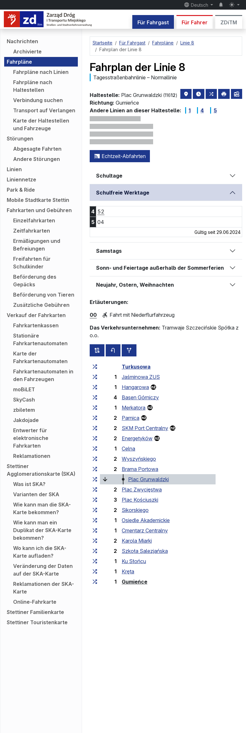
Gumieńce (134, 581)
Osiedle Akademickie (146, 520)
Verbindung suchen (38, 100)
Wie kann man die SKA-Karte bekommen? (42, 508)
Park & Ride (21, 190)
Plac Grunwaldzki (148, 479)
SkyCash (24, 399)
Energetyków (137, 438)
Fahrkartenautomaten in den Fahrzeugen (43, 375)
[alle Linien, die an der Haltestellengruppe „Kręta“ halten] (95, 571)
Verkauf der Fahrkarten (36, 315)
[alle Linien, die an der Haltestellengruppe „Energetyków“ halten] (95, 438)
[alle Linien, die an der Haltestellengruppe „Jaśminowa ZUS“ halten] (95, 377)
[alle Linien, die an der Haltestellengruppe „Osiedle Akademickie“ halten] (95, 520)
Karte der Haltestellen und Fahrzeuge (41, 124)
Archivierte (27, 51)
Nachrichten (22, 41)
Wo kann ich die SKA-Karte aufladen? (39, 552)
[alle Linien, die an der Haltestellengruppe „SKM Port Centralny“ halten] (95, 428)
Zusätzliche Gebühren (41, 305)
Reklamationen (31, 456)
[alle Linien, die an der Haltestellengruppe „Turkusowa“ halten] (95, 366)
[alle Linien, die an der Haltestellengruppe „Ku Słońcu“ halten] (95, 561)
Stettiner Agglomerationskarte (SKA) (41, 470)
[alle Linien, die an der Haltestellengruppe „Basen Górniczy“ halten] (95, 397)
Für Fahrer (195, 22)
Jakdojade (26, 420)
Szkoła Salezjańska (145, 551)
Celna (128, 448)
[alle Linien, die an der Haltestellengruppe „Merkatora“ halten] (95, 407)
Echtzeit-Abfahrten (120, 156)
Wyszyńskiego (139, 459)
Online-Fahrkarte (34, 602)
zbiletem (24, 410)
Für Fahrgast (153, 22)
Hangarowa (135, 387)
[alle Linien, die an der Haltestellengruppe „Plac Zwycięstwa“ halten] (95, 489)
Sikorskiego (135, 510)
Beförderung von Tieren (43, 294)
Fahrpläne (19, 62)
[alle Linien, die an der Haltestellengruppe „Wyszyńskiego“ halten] (95, 459)
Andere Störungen (36, 159)
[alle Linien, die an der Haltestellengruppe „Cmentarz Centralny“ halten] (95, 530)
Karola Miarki (137, 541)
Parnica (130, 418)
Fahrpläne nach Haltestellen (32, 86)
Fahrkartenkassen (36, 325)
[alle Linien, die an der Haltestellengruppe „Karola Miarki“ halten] (95, 541)
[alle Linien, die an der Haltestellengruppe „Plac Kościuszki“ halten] (95, 500)
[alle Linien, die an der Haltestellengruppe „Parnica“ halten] (95, 418)
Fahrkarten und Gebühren (39, 210)
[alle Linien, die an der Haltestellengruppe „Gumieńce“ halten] (95, 581)
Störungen (20, 138)
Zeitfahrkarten (31, 230)
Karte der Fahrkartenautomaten (40, 357)
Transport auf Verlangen (44, 110)
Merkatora (133, 407)
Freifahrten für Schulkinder (32, 263)
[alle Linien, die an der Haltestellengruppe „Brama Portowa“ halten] (95, 469)
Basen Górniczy (140, 397)
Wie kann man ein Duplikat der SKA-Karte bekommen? (42, 530)
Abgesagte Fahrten (37, 149)
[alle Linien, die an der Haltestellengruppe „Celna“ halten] (95, 448)
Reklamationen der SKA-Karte (43, 588)
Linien (14, 169)
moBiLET (24, 389)
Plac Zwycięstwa (142, 489)
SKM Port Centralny (145, 428)
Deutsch (196, 5)
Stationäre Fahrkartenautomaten (40, 339)
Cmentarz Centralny (145, 530)
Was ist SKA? (29, 484)
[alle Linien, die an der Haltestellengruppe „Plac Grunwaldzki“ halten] (95, 479)
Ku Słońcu (134, 561)
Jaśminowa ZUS (141, 377)
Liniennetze (21, 179)
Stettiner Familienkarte (35, 612)
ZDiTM (228, 22)
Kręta (128, 571)
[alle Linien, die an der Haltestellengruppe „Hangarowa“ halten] (95, 387)
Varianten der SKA (36, 494)
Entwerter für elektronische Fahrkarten (30, 438)
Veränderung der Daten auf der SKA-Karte (43, 570)
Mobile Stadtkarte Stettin (38, 200)
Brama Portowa (140, 469)
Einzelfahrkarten (34, 220)
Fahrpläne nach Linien (41, 72)
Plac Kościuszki (140, 500)
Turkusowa (136, 366)
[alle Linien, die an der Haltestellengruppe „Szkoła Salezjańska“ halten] (95, 551)
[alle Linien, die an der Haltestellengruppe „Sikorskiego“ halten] (95, 510)
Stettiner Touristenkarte (37, 622)
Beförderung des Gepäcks (34, 281)
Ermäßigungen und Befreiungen (36, 245)
